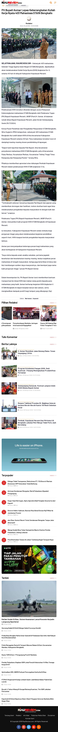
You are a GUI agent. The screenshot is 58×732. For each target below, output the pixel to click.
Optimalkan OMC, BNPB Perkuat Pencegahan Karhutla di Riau (24, 672)
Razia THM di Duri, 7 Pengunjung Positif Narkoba (19, 655)
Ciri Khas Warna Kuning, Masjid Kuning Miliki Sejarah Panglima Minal (15, 324)
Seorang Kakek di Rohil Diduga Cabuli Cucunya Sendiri (21, 628)
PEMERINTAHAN (12, 5)
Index (53, 302)
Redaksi (29, 23)
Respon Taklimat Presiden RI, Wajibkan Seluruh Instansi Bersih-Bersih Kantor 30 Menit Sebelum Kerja (37, 405)
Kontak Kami (29, 718)
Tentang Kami (9, 715)
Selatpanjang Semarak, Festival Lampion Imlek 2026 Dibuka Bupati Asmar (36, 387)
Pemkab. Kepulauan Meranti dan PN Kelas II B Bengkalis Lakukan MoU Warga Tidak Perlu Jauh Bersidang (37, 422)
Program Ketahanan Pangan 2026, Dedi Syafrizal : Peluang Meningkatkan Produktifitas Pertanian (37, 370)
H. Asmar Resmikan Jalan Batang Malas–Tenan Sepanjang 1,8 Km (36, 352)
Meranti (23, 5)
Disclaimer (51, 715)
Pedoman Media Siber (38, 715)
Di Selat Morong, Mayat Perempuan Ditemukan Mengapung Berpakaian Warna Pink (42, 325)
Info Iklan (26, 715)
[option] (15, 318)
